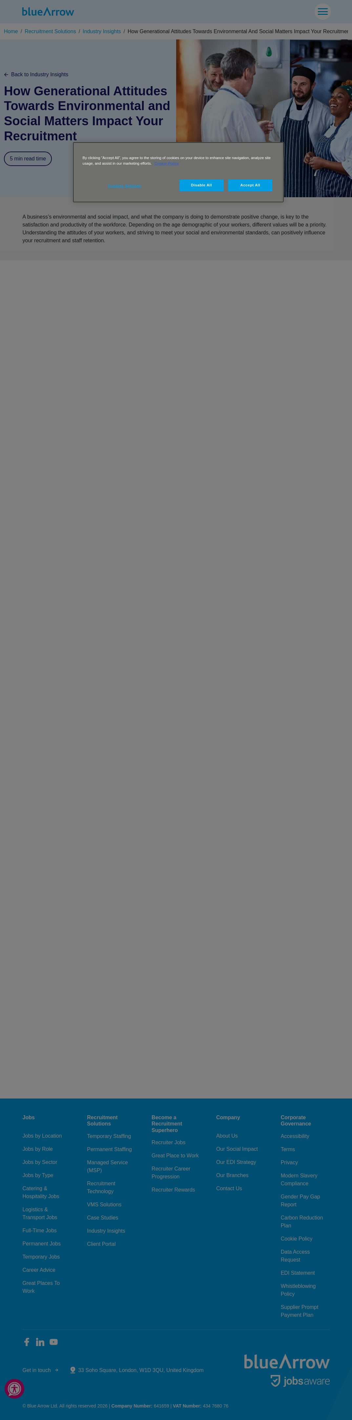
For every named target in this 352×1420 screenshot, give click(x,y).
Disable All (201, 185)
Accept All (250, 185)
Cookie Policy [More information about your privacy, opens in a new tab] (167, 163)
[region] (178, 172)
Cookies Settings (124, 186)
